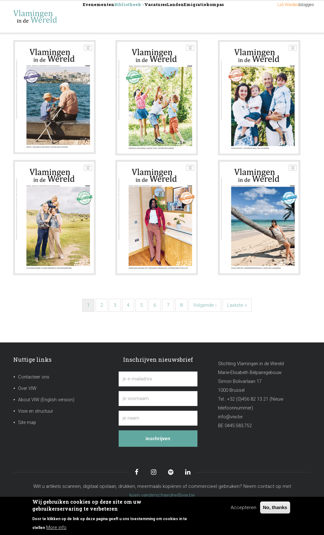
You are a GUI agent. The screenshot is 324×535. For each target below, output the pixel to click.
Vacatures (189, 16)
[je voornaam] (158, 398)
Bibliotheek (150, 17)
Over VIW (27, 388)
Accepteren (243, 507)
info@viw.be (230, 417)
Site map (27, 422)
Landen (219, 16)
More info (56, 527)
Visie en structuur (35, 411)
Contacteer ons (33, 377)
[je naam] (158, 418)
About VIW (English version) (46, 400)
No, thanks (275, 507)
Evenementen (105, 16)
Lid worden (262, 16)
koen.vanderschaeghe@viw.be (162, 495)
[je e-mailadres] (158, 379)
